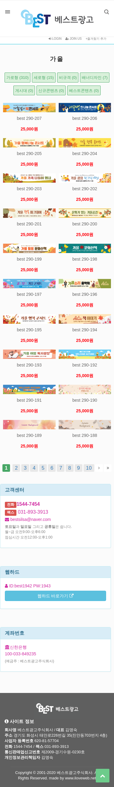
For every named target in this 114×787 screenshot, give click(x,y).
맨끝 (108, 468)
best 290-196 (84, 294)
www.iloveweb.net (80, 778)
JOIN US (73, 38)
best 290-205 (29, 153)
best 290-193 (29, 365)
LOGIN (55, 38)
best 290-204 (84, 153)
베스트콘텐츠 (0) (84, 90)
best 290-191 (29, 400)
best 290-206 (84, 118)
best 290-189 (29, 435)
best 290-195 (29, 329)
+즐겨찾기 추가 (95, 38)
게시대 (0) (24, 90)
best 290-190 (84, 400)
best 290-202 (84, 188)
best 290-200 (84, 223)
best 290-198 (84, 259)
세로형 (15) (44, 77)
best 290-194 (84, 329)
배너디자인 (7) (95, 77)
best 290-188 (84, 435)
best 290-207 (29, 118)
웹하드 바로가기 (55, 595)
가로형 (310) (17, 77)
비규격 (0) (68, 77)
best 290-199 (29, 259)
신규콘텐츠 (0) (51, 90)
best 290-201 (29, 223)
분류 (7, 11)
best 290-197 (29, 294)
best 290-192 (84, 365)
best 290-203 (29, 188)
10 (88, 467)
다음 (99, 468)
